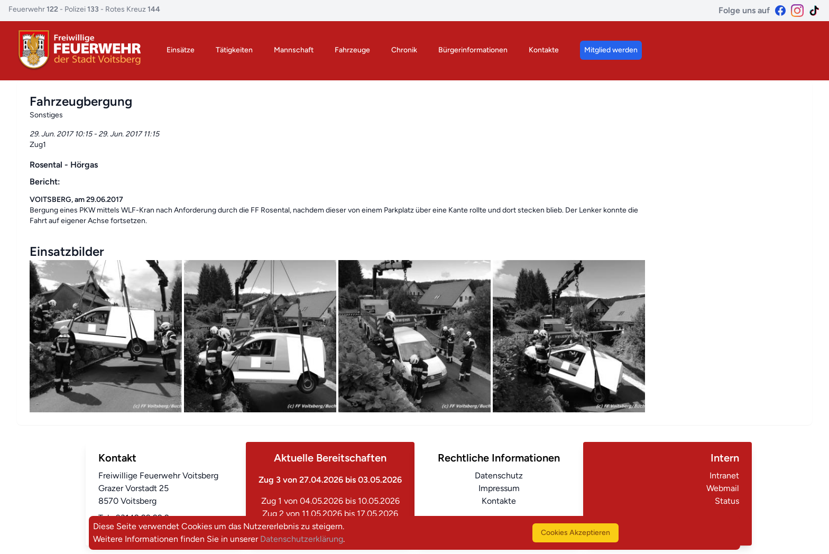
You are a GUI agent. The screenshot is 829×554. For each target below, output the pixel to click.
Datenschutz (499, 475)
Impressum (499, 488)
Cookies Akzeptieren (575, 532)
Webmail (722, 488)
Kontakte (544, 49)
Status (727, 501)
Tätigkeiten (234, 49)
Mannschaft (294, 49)
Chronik (404, 49)
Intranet (724, 475)
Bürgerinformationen (473, 49)
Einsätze (181, 49)
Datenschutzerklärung (301, 539)
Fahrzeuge (352, 49)
